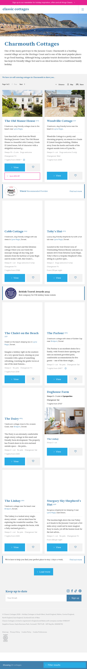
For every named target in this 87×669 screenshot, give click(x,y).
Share (82, 84)
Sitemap (5, 632)
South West (40, 614)
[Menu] (82, 9)
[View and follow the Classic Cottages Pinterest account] (80, 591)
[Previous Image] (6, 103)
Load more (44, 571)
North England (7, 618)
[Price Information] (24, 160)
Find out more (76, 191)
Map (71, 84)
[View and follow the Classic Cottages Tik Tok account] (75, 591)
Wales (59, 614)
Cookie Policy (26, 632)
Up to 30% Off (15, 176)
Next (21, 84)
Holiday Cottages (28, 614)
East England (18, 618)
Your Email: (12, 598)
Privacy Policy (15, 632)
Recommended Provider (34, 191)
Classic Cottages (10, 614)
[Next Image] (38, 103)
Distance (61, 84)
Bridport (54, 341)
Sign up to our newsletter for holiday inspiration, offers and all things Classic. (42, 2)
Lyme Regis (18, 129)
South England (51, 614)
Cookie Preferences (40, 632)
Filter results (54, 665)
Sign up (75, 598)
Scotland (27, 618)
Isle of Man (36, 618)
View (16, 167)
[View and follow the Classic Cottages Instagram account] (68, 591)
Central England (68, 614)
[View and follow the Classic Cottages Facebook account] (72, 591)
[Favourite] (33, 167)
